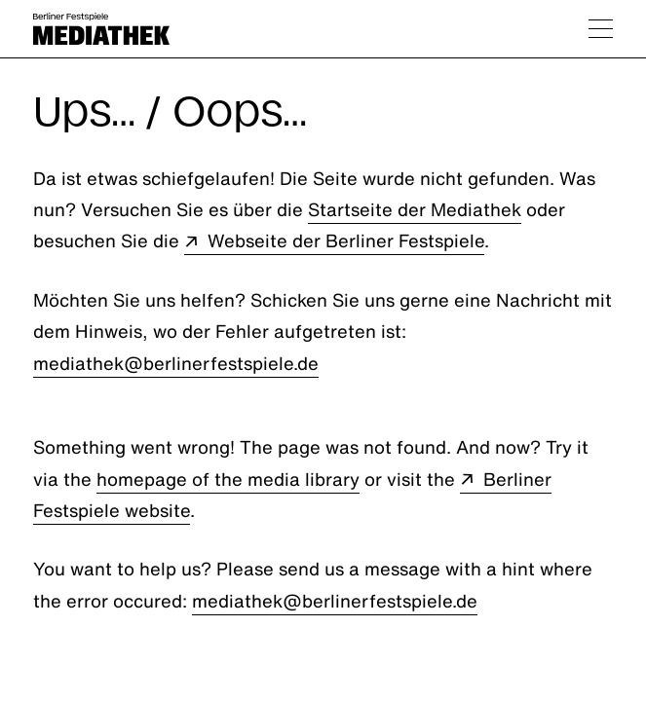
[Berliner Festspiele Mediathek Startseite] (101, 29)
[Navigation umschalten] (601, 28)
